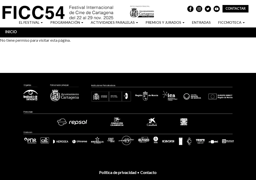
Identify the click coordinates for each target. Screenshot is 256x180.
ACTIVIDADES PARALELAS (114, 22)
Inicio (11, 32)
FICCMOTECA (231, 22)
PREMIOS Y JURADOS (165, 22)
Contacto (148, 172)
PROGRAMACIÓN (66, 22)
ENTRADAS (201, 22)
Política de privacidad (117, 172)
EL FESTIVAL (31, 22)
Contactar (236, 8)
